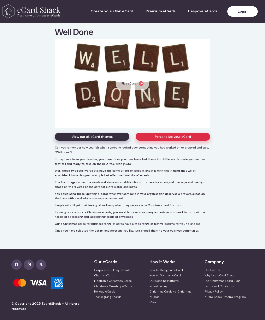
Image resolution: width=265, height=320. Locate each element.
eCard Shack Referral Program (225, 297)
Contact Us (212, 270)
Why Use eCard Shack (220, 275)
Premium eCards (161, 11)
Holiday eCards (104, 291)
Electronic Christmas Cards (113, 281)
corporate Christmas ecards (91, 212)
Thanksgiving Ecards (107, 297)
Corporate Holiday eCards (112, 270)
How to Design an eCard (166, 270)
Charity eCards (104, 275)
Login (242, 11)
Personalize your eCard (173, 136)
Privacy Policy (214, 291)
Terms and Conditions (220, 286)
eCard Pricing (158, 286)
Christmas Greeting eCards (113, 286)
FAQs (152, 302)
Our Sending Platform (164, 281)
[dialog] (132, 83)
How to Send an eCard (165, 275)
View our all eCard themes (92, 136)
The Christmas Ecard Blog (222, 281)
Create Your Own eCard (112, 11)
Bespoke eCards (202, 11)
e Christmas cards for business (82, 224)
